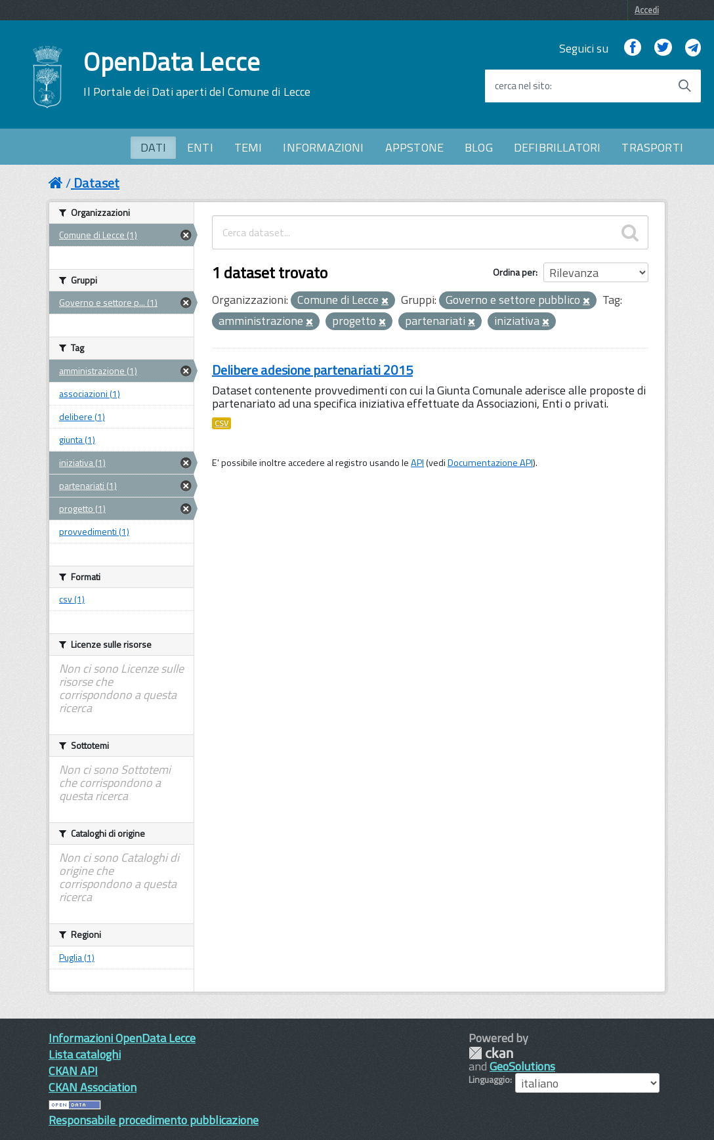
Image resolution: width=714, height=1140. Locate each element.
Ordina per (514, 272)
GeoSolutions (522, 1066)
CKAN (491, 1053)
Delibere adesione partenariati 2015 (312, 370)
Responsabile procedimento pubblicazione (154, 1120)
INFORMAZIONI (323, 147)
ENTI (200, 147)
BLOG (479, 147)
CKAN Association (92, 1087)
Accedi (647, 9)
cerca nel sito (522, 86)
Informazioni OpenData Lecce (122, 1038)
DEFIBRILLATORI (557, 147)
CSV (221, 423)
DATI (153, 147)
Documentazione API (490, 462)
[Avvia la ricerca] (684, 86)
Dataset (96, 183)
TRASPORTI (652, 147)
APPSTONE (414, 147)
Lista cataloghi (85, 1054)
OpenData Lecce (196, 74)
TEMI (248, 147)
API (417, 462)
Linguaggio (489, 1079)
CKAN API (73, 1071)
